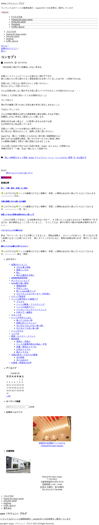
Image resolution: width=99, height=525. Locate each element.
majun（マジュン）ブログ (12, 3)
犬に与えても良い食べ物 (27, 328)
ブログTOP (17, 17)
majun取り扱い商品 (19, 283)
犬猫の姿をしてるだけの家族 (24, 355)
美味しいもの (22, 270)
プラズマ (20, 302)
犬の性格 (20, 357)
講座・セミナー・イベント (23, 336)
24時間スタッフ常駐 (18, 157)
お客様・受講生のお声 (21, 363)
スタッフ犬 (16, 315)
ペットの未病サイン (25, 307)
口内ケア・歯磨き (24, 312)
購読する (6, 177)
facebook (16, 24)
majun (31, 157)
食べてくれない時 (24, 320)
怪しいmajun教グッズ (26, 291)
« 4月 (8, 396)
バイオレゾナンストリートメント (31, 310)
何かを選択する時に (25, 275)
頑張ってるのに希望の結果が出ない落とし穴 (17, 214)
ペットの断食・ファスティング (30, 304)
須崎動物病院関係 (19, 278)
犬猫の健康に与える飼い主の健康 (13, 201)
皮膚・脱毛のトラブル (26, 347)
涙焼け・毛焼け (23, 341)
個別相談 (15, 339)
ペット (51, 157)
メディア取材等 (18, 296)
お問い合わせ (18, 27)
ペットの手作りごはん (21, 318)
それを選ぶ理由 (23, 267)
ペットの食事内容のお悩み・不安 (31, 344)
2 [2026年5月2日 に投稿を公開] (22, 379)
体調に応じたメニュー (26, 323)
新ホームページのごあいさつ (19, 173)
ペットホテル (61, 157)
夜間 (70, 157)
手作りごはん (22, 288)
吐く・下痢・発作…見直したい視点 (14, 188)
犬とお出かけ (22, 360)
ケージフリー (41, 157)
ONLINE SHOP (19, 22)
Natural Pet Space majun (22, 19)
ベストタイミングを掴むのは (11, 230)
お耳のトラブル (23, 349)
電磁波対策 (21, 286)
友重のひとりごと (19, 265)
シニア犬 (15, 333)
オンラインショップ (20, 280)
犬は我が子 (81, 157)
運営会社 (8, 508)
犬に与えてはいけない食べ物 (30, 325)
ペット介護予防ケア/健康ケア (24, 299)
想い (7, 157)
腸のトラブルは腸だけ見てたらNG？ (14, 246)
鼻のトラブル (22, 352)
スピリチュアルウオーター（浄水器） (33, 294)
